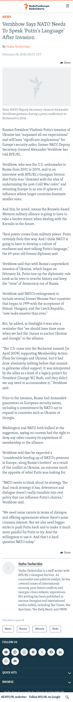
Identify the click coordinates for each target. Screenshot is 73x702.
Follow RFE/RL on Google (44, 697)
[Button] (65, 63)
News (6, 17)
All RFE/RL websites (14, 697)
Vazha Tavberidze (18, 46)
